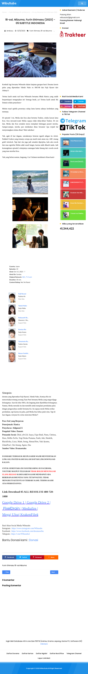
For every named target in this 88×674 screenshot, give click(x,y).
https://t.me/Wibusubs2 (20, 534)
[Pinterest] (37, 557)
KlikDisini (44, 644)
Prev (6, 572)
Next (53, 572)
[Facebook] (9, 557)
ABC (23, 277)
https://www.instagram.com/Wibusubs (27, 528)
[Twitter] (23, 557)
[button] (51, 557)
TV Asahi (29, 277)
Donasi (33, 540)
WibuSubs (44, 668)
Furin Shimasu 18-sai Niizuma (41, 31)
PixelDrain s (26, 508)
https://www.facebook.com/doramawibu (28, 531)
